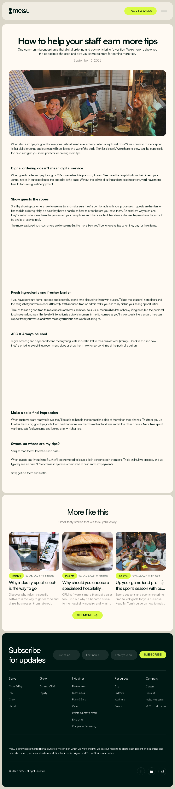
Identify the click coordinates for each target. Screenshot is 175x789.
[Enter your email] (66, 655)
